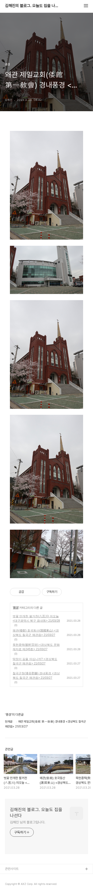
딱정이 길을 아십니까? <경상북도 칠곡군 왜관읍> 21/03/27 (35, 661)
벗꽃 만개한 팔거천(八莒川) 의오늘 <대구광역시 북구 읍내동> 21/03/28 (36, 618)
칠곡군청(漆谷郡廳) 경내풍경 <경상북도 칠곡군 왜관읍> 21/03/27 (36, 675)
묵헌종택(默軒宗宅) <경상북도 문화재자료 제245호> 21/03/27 (36, 647)
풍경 (15, 607)
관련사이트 (12, 869)
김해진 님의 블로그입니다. (27, 822)
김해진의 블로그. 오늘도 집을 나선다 (32, 6)
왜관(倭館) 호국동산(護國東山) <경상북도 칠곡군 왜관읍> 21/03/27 (36, 633)
